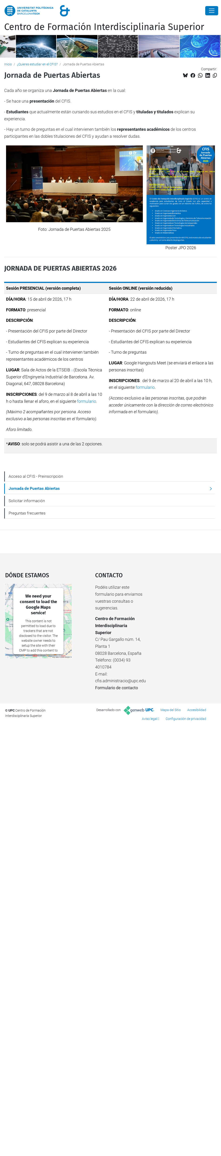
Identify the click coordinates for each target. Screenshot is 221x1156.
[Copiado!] (215, 75)
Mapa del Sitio (171, 710)
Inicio (8, 64)
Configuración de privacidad (186, 719)
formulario (86, 401)
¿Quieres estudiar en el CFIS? (37, 64)
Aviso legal (149, 719)
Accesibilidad (196, 710)
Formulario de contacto (116, 687)
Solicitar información (27, 500)
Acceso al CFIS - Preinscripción (36, 476)
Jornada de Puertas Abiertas (34, 488)
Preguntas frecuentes (27, 513)
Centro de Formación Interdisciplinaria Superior (104, 27)
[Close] (211, 10)
